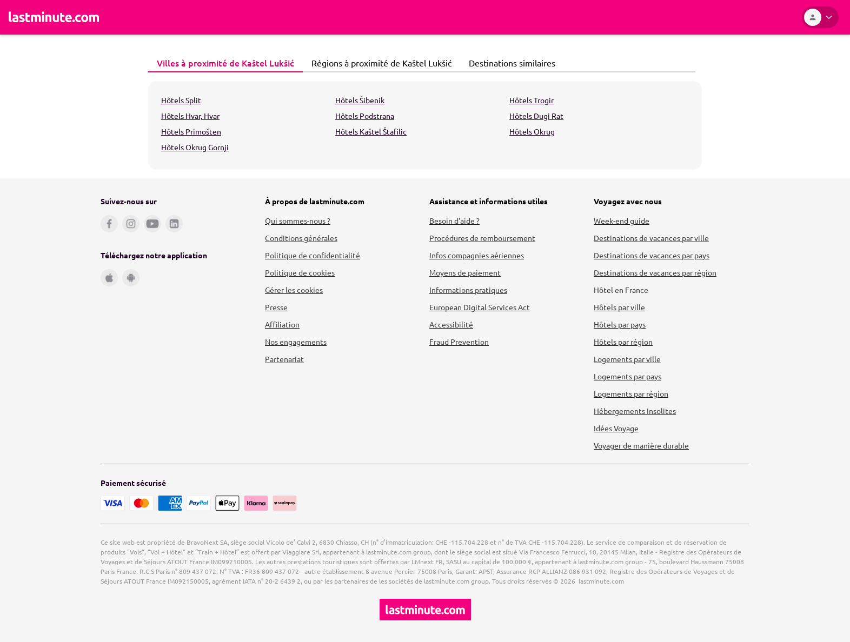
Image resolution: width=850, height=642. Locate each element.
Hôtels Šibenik (359, 100)
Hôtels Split (181, 100)
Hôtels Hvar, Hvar (190, 116)
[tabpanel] (425, 125)
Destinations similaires (509, 62)
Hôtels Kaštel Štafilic (371, 131)
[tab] (225, 63)
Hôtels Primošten (191, 131)
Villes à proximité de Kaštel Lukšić (222, 63)
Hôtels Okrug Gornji (195, 147)
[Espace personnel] (820, 17)
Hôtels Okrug (532, 131)
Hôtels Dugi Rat (536, 116)
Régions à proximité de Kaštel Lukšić (378, 62)
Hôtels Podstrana (364, 116)
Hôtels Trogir (531, 100)
